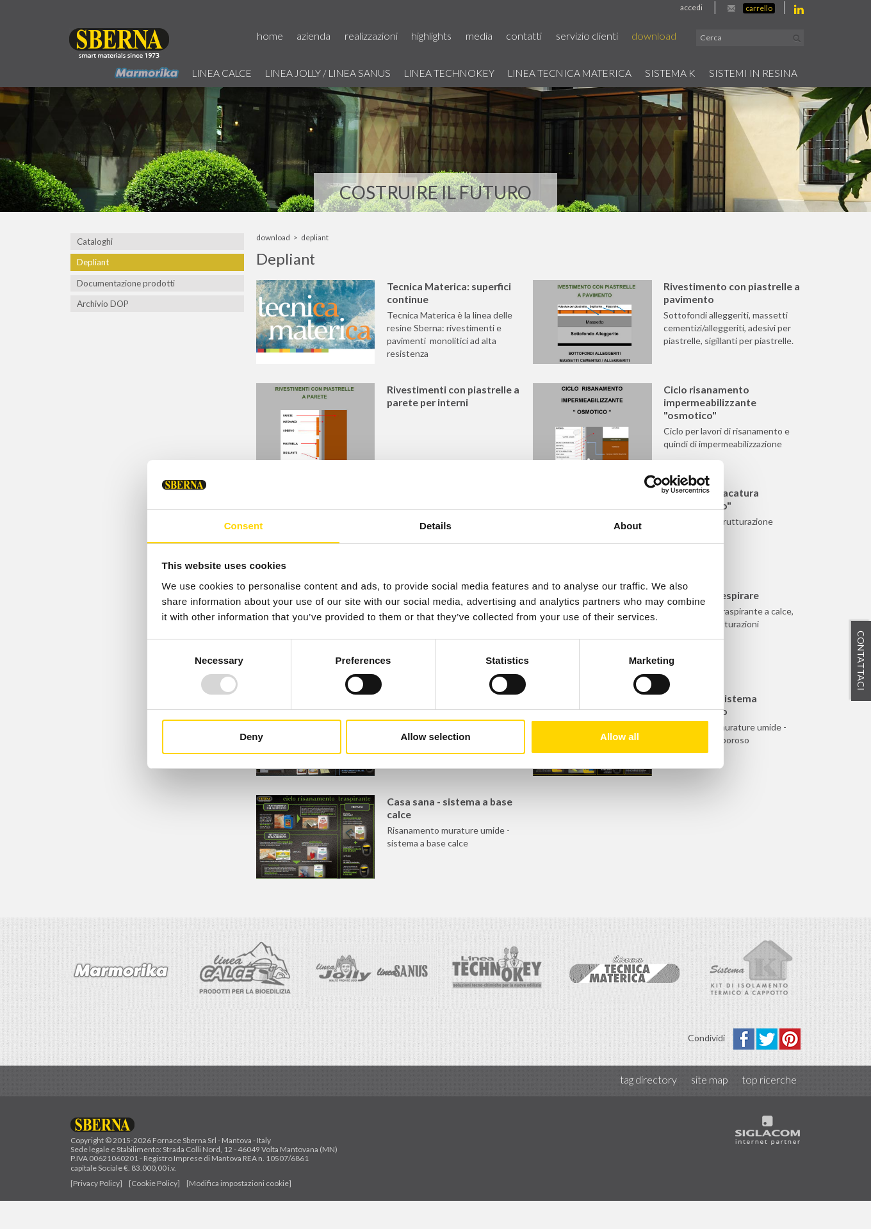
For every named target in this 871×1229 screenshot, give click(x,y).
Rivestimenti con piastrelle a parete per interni (457, 400)
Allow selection (435, 736)
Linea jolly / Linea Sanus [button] (304, 72)
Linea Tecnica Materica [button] (559, 72)
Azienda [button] (326, 36)
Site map (710, 1108)
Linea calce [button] (191, 72)
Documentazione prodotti (125, 283)
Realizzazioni (382, 36)
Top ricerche (769, 1108)
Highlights (441, 36)
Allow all (619, 736)
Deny (251, 736)
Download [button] (660, 36)
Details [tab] (435, 525)
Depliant (93, 262)
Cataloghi (95, 241)
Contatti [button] (532, 36)
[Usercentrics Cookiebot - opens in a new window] (654, 484)
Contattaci (861, 661)
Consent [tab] (243, 525)
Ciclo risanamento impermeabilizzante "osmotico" (717, 406)
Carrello (758, 8)
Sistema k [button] (665, 72)
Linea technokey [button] (433, 72)
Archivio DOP (102, 304)
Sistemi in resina (751, 72)
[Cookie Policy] (154, 1211)
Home (283, 36)
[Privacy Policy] (96, 1211)
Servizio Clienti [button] (594, 36)
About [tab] (628, 525)
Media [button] (488, 36)
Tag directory (651, 1108)
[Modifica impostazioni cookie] (238, 1211)
